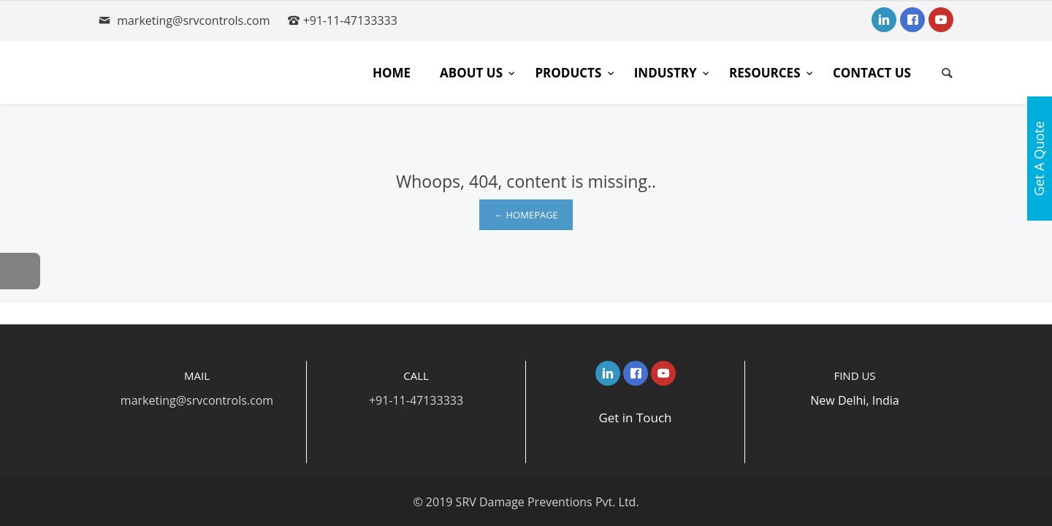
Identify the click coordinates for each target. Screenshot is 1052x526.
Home (392, 72)
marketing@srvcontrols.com (193, 20)
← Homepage (526, 214)
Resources (766, 72)
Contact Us (872, 72)
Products (569, 72)
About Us (473, 72)
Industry (667, 72)
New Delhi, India (854, 400)
